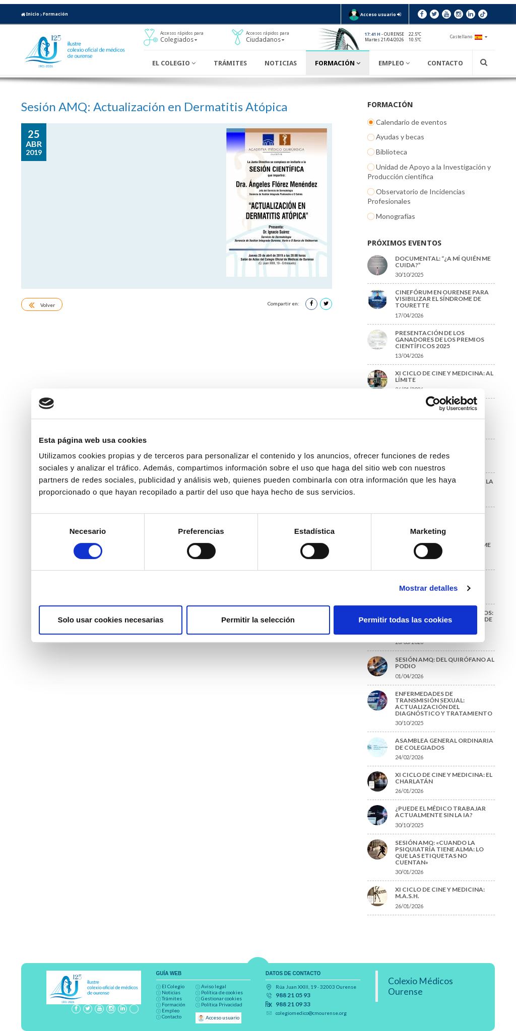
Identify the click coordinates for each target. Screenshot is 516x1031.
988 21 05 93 (293, 995)
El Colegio (174, 63)
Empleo (394, 63)
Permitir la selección (258, 619)
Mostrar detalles (428, 588)
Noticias (281, 63)
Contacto (445, 63)
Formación (55, 14)
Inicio (30, 14)
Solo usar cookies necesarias (110, 619)
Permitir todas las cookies (406, 619)
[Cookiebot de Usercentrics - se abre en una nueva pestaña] (433, 403)
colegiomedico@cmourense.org (311, 1013)
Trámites (230, 63)
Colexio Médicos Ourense (420, 986)
